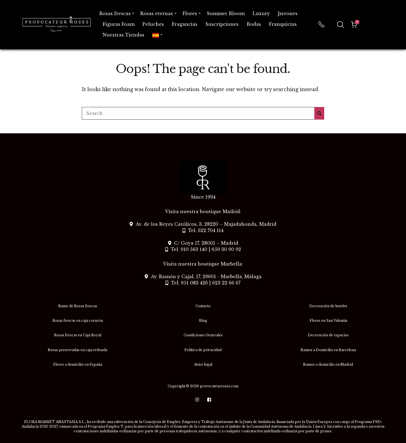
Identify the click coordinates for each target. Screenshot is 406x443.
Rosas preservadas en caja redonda (77, 350)
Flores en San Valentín (328, 320)
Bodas (254, 24)
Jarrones (288, 13)
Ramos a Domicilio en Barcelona (328, 350)
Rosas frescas (115, 13)
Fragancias (184, 24)
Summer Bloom (226, 13)
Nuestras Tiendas (123, 35)
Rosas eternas (156, 13)
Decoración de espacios (328, 335)
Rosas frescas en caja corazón (77, 320)
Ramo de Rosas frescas (77, 306)
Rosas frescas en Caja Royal (77, 335)
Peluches (153, 24)
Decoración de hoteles (328, 306)
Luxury (261, 13)
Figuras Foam (119, 24)
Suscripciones (222, 24)
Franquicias (283, 24)
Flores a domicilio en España (77, 364)
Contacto (203, 306)
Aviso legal (203, 364)
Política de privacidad (203, 350)
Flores (190, 13)
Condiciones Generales (203, 335)
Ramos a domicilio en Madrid (328, 364)
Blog (203, 320)
